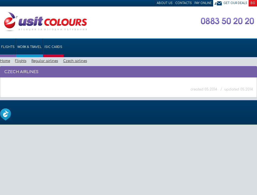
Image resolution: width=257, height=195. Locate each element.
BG (253, 3)
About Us (165, 3)
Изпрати (234, 71)
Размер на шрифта (251, 71)
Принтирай (243, 71)
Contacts (183, 3)
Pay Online (203, 3)
